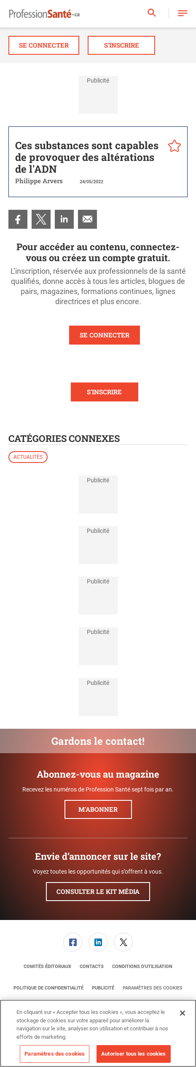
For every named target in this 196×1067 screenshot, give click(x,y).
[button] (182, 13)
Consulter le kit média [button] (98, 891)
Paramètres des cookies (153, 988)
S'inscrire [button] (121, 45)
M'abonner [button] (98, 809)
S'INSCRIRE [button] (104, 392)
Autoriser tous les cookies (133, 1054)
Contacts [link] (92, 966)
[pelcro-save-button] (172, 147)
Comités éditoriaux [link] (47, 966)
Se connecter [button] (44, 45)
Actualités (28, 457)
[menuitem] (17, 219)
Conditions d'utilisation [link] (142, 966)
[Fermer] (182, 1013)
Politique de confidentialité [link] (48, 988)
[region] (98, 1033)
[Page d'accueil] (44, 13)
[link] (17, 219)
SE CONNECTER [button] (104, 335)
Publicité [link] (103, 988)
